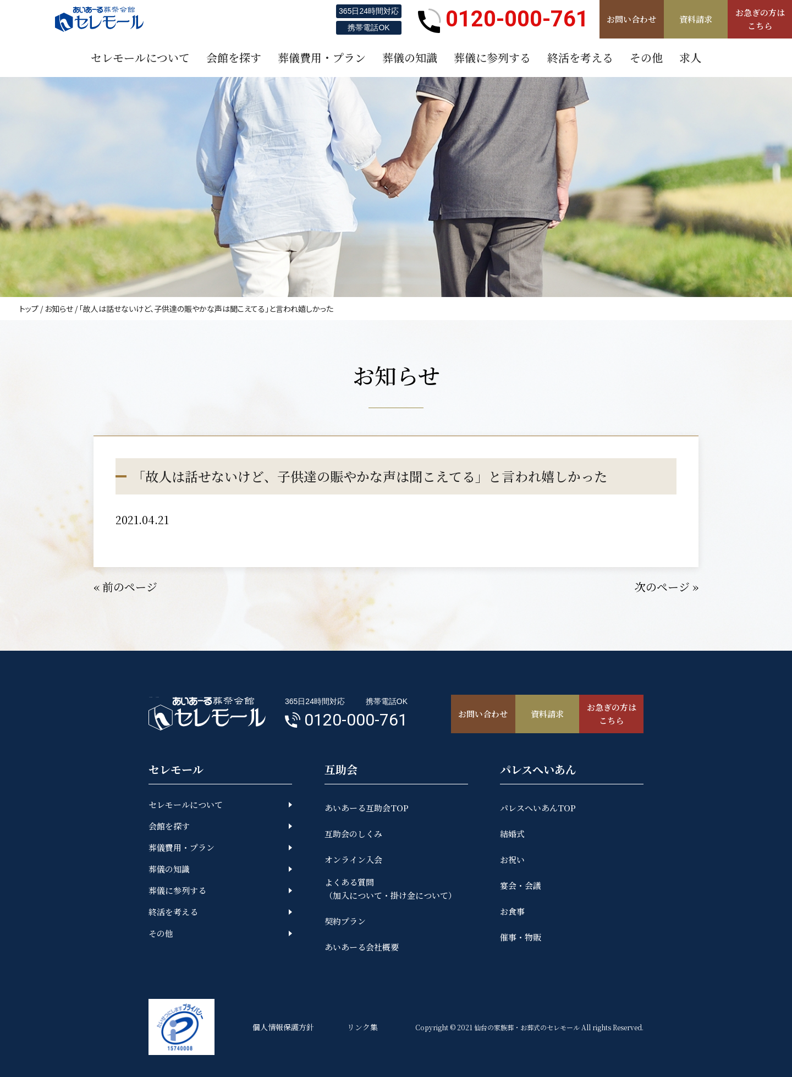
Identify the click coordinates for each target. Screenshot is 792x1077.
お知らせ (59, 308)
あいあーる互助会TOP (366, 808)
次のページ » (666, 587)
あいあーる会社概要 (361, 947)
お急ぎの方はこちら (760, 19)
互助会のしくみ (353, 833)
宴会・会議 (520, 885)
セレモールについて (185, 804)
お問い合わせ (631, 19)
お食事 (512, 911)
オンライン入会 (353, 859)
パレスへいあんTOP (538, 808)
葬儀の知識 (169, 869)
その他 (160, 933)
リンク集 (362, 1026)
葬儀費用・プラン (181, 847)
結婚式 (512, 833)
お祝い (512, 859)
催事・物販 (520, 937)
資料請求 (695, 19)
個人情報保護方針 (283, 1026)
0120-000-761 (503, 19)
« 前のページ (125, 587)
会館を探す (169, 826)
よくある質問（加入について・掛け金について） (390, 888)
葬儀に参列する (177, 890)
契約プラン (345, 921)
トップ (28, 308)
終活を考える (173, 911)
